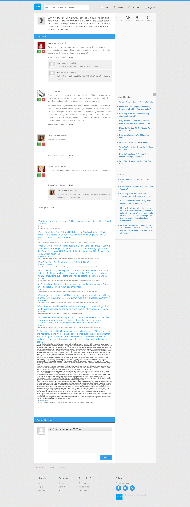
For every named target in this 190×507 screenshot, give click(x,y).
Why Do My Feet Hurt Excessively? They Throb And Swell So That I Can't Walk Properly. (74, 222)
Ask (104, 7)
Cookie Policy (84, 490)
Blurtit (37, 7)
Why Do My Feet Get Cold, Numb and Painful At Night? (63, 262)
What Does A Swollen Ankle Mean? (133, 142)
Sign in (149, 7)
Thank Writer (53, 57)
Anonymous (61, 63)
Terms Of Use (84, 483)
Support (62, 490)
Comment (63, 57)
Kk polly (51, 91)
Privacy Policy (84, 487)
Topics (118, 7)
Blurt (71, 57)
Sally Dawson (53, 135)
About (61, 483)
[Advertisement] (76, 147)
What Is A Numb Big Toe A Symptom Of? (136, 102)
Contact (62, 487)
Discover (134, 7)
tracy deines (52, 43)
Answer (106, 457)
